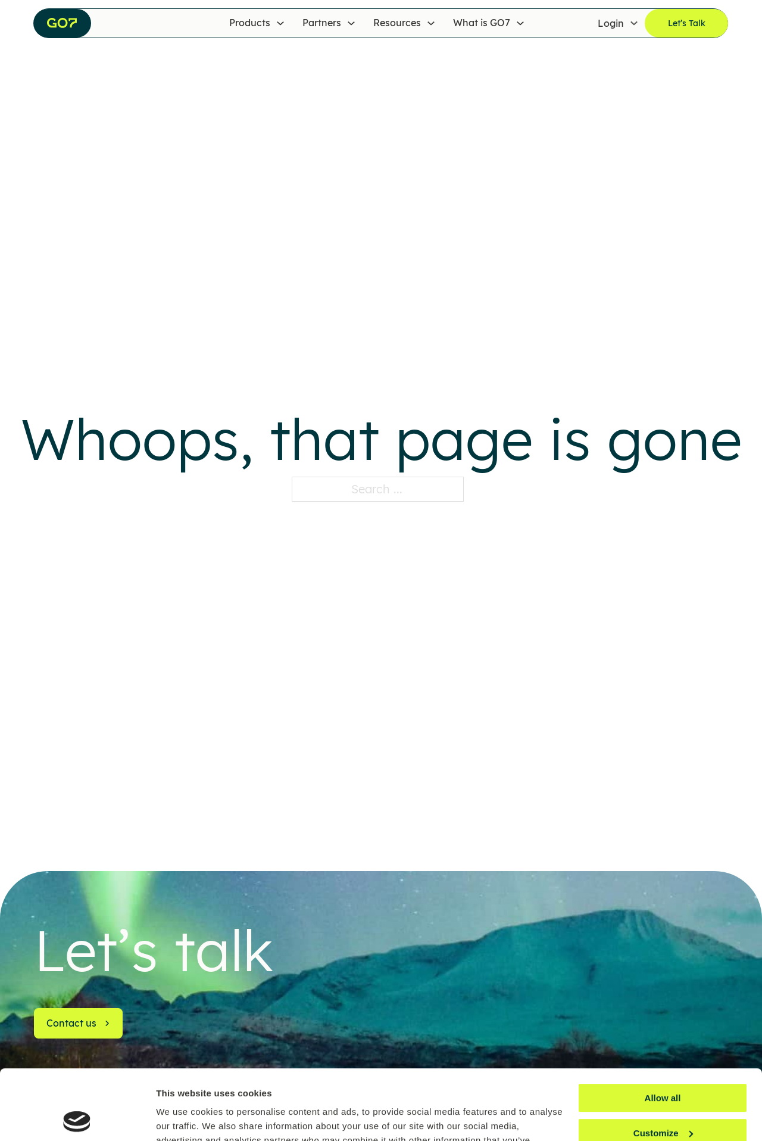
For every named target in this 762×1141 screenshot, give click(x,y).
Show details (183, 1117)
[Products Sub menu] (280, 23)
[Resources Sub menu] (431, 23)
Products (249, 23)
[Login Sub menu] (634, 23)
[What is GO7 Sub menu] (520, 23)
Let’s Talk (686, 23)
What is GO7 (481, 23)
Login (611, 23)
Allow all (663, 1028)
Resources (397, 23)
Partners (321, 23)
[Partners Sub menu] (351, 23)
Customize (663, 1063)
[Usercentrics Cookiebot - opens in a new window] (77, 1118)
